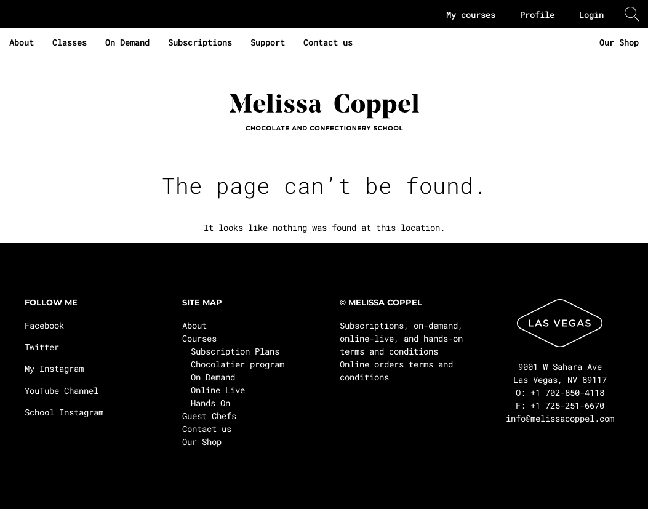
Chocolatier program (237, 364)
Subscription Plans (235, 351)
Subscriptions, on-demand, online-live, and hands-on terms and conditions (401, 338)
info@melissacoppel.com (560, 418)
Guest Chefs (209, 416)
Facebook (44, 325)
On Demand (127, 42)
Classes (69, 42)
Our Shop (619, 42)
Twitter (42, 347)
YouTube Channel (61, 390)
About (21, 42)
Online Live (218, 390)
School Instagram (64, 412)
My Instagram (54, 368)
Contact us (328, 42)
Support (267, 42)
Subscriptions (200, 42)
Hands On (210, 403)
